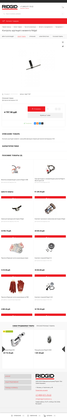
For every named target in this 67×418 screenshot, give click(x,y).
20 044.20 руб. (50, 232)
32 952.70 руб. (16, 232)
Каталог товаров (10, 21)
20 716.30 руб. (8, 353)
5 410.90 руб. (16, 271)
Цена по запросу (16, 193)
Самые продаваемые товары (23, 326)
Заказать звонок (24, 8)
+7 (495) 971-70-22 (43, 395)
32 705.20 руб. (50, 310)
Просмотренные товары (45, 326)
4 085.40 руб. (16, 310)
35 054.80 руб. (50, 271)
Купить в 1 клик (45, 115)
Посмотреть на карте (42, 390)
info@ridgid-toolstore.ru (44, 399)
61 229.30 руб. (50, 193)
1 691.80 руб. (39, 353)
